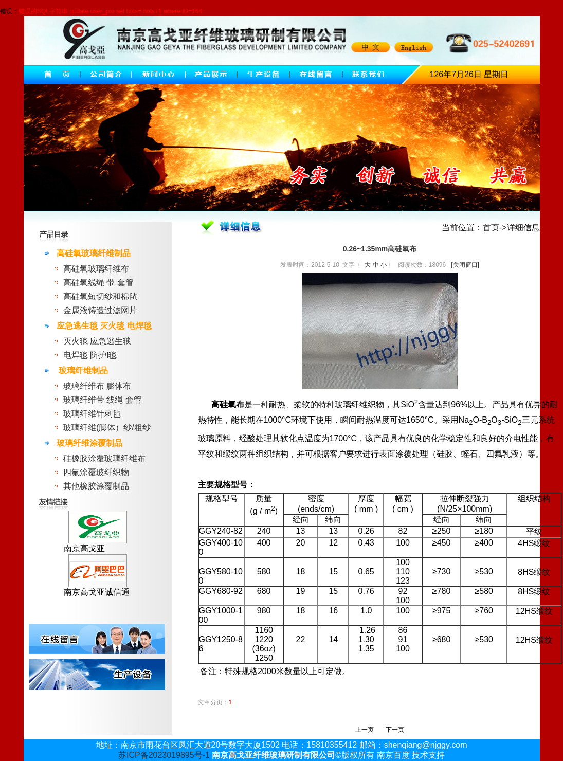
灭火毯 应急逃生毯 (97, 341)
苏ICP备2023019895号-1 (164, 755)
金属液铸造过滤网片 (100, 310)
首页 (491, 227)
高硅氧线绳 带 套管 (98, 282)
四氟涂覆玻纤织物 (96, 472)
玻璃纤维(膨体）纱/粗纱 (107, 427)
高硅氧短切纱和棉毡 (100, 296)
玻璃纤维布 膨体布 (97, 386)
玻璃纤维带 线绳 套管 (102, 399)
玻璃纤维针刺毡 (92, 413)
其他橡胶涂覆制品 (96, 486)
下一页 (395, 729)
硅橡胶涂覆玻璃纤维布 (104, 458)
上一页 (364, 729)
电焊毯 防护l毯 (90, 355)
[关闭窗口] (465, 264)
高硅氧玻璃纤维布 (96, 268)
